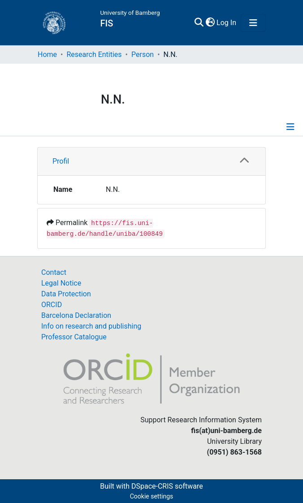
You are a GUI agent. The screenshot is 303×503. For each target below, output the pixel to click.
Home (47, 54)
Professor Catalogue (74, 337)
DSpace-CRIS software (167, 486)
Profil (60, 161)
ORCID (51, 304)
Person (142, 54)
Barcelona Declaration (76, 315)
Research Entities (93, 54)
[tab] (151, 161)
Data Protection (66, 294)
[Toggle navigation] (253, 23)
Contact (53, 272)
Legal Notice (61, 283)
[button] (210, 22)
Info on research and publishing (91, 326)
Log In (226, 22)
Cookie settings (151, 496)
